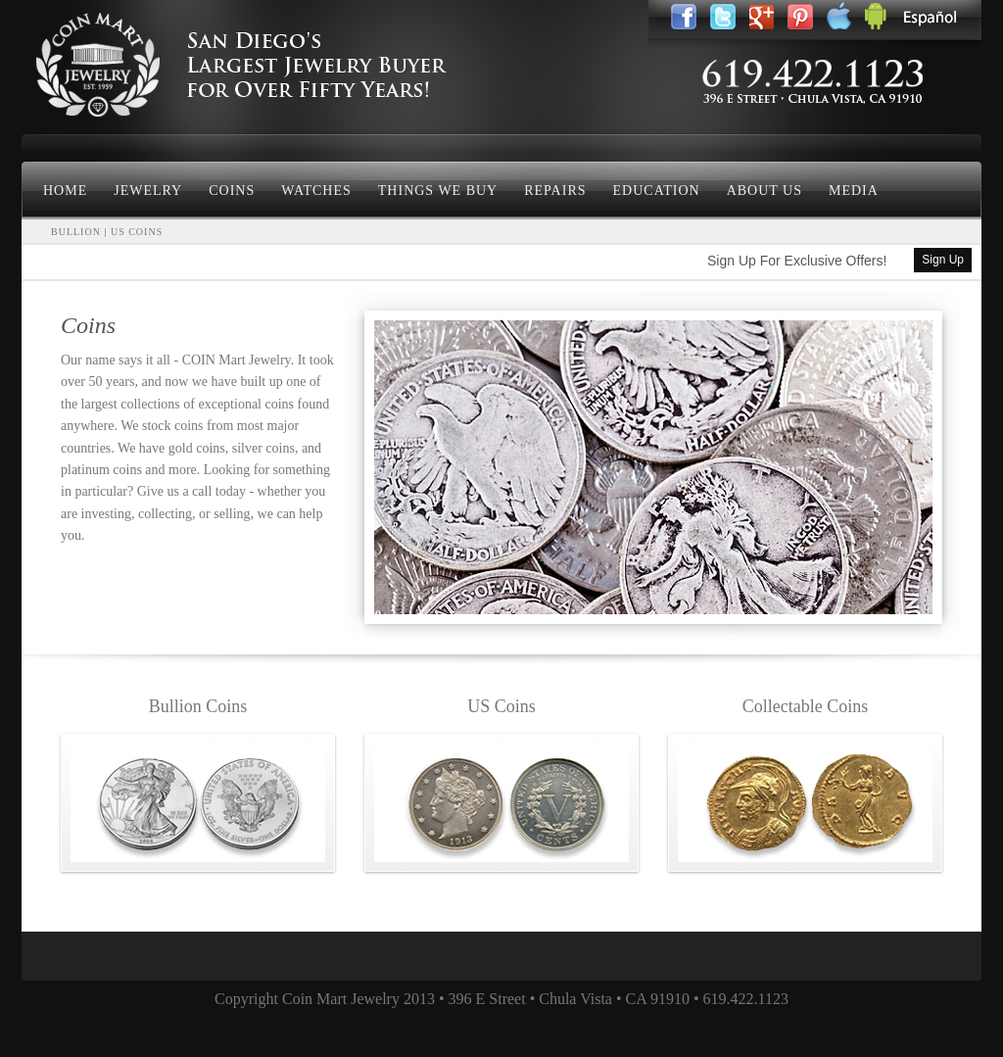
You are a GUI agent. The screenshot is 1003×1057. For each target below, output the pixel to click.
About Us (764, 190)
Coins (232, 190)
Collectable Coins (805, 706)
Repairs (555, 190)
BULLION (76, 231)
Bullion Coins (198, 706)
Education (656, 190)
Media (854, 190)
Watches (316, 190)
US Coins (501, 706)
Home (65, 190)
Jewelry (148, 190)
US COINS (137, 231)
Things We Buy (438, 190)
